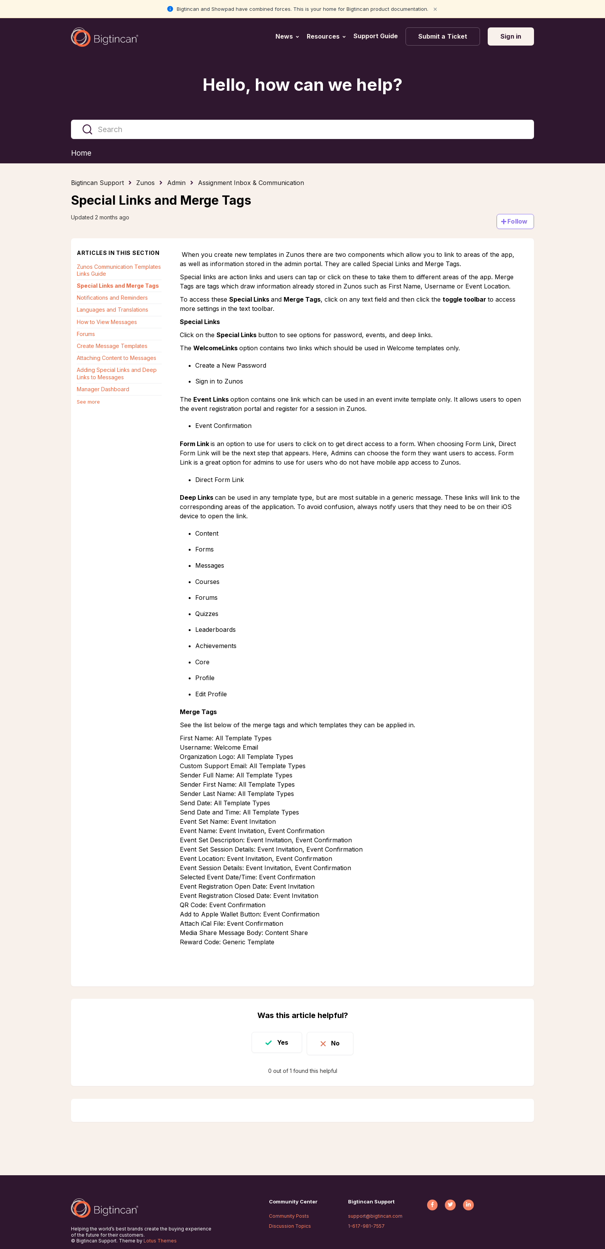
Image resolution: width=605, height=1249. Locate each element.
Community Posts (289, 1216)
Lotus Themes (160, 1241)
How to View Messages (107, 322)
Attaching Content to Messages (116, 358)
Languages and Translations (112, 310)
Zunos (145, 183)
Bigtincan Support (97, 183)
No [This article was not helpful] (338, 1042)
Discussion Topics (290, 1226)
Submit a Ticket (443, 36)
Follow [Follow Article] (517, 222)
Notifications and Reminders (112, 298)
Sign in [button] (510, 36)
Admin (176, 183)
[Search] (302, 129)
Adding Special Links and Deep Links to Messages (117, 373)
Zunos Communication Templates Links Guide (119, 270)
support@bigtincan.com (375, 1216)
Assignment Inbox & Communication (251, 183)
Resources (323, 36)
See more (88, 402)
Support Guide (376, 36)
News (284, 36)
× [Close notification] (435, 9)
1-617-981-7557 (366, 1226)
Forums (86, 334)
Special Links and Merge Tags (118, 286)
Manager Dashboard (103, 389)
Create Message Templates (112, 346)
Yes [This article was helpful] (280, 1042)
